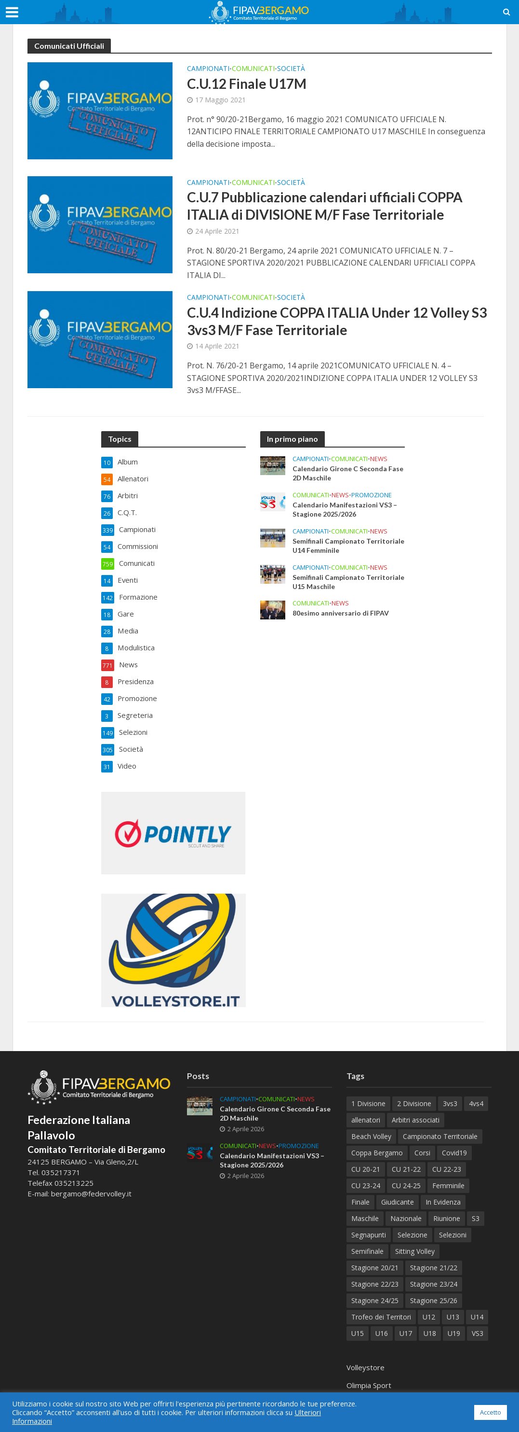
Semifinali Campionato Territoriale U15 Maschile (348, 582)
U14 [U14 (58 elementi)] (477, 1308)
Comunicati (253, 69)
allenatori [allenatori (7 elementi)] (365, 1111)
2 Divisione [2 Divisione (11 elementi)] (414, 1094)
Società (291, 69)
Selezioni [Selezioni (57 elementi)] (452, 1226)
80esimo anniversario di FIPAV (341, 614)
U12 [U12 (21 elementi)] (429, 1308)
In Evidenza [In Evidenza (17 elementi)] (443, 1193)
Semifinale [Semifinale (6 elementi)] (367, 1242)
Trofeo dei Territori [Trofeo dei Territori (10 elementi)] (381, 1308)
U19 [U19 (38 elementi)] (454, 1324)
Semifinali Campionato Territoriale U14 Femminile (348, 546)
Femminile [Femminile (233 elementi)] (448, 1176)
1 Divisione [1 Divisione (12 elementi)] (368, 1094)
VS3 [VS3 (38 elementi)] (477, 1324)
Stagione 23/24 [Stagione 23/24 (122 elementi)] (433, 1275)
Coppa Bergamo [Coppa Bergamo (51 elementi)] (377, 1144)
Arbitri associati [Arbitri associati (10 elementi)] (415, 1111)
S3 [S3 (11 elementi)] (475, 1209)
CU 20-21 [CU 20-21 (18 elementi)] (365, 1160)
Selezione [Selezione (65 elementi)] (412, 1226)
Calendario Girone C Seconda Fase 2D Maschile (348, 473)
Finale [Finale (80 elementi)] (360, 1193)
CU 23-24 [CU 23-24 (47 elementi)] (365, 1176)
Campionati (208, 69)
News (378, 459)
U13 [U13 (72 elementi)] (453, 1308)
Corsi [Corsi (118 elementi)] (422, 1144)
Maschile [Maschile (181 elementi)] (365, 1209)
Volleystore (365, 1358)
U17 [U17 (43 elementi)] (405, 1324)
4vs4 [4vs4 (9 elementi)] (476, 1094)
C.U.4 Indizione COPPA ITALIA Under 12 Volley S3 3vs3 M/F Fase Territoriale (337, 321)
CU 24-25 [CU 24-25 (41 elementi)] (406, 1176)
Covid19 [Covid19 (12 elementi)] (454, 1144)
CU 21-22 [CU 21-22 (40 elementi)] (406, 1160)
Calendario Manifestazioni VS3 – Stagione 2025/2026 (345, 510)
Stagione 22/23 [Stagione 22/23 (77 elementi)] (375, 1275)
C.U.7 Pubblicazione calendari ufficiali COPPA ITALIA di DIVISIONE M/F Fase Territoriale (326, 206)
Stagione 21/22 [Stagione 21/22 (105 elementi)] (433, 1259)
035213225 (73, 1174)
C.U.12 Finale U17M (247, 83)
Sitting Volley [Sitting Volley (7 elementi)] (415, 1242)
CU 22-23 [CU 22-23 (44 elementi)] (446, 1160)
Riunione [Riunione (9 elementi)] (446, 1209)
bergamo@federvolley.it (91, 1184)
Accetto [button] (490, 1412)
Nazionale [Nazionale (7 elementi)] (406, 1209)
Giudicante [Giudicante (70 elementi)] (397, 1193)
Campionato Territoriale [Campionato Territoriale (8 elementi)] (440, 1127)
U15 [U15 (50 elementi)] (357, 1324)
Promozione (371, 495)
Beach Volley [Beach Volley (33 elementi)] (371, 1127)
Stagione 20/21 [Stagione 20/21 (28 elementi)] (375, 1259)
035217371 (60, 1163)
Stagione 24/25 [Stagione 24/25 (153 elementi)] (375, 1291)
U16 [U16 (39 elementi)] (381, 1324)
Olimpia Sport (368, 1376)
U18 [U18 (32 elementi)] (430, 1324)
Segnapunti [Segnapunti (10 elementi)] (368, 1226)
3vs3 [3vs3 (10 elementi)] (450, 1094)
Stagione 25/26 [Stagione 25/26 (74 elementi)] (433, 1291)
